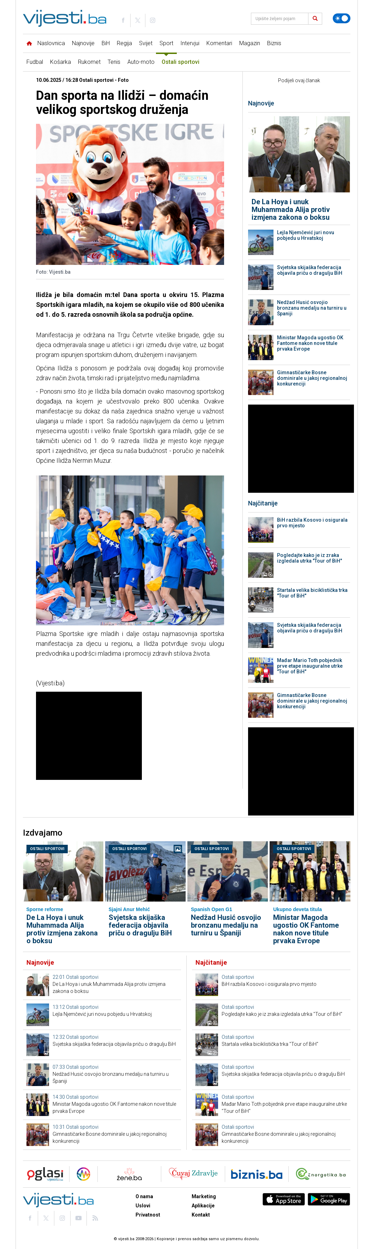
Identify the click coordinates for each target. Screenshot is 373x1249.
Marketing (204, 1196)
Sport (166, 43)
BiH (106, 43)
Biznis (274, 43)
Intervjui (189, 43)
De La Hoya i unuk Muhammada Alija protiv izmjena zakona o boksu (291, 210)
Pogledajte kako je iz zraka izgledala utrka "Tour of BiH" (309, 558)
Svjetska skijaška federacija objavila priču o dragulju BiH (309, 270)
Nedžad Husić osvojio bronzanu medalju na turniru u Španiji (312, 307)
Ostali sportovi (180, 62)
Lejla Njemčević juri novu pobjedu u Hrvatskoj (305, 235)
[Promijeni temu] (341, 18)
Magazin (249, 43)
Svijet (145, 43)
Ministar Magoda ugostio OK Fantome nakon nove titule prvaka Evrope (310, 343)
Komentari (219, 43)
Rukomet (89, 62)
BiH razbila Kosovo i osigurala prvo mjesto (312, 522)
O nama (144, 1196)
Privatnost (148, 1215)
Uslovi (143, 1205)
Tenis (114, 62)
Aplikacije (203, 1205)
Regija (124, 43)
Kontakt (201, 1215)
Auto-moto (141, 62)
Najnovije (83, 43)
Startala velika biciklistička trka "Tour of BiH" (312, 593)
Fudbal (34, 62)
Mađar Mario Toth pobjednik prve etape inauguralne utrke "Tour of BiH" (310, 665)
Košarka (60, 62)
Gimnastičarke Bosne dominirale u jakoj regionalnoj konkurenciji (312, 378)
